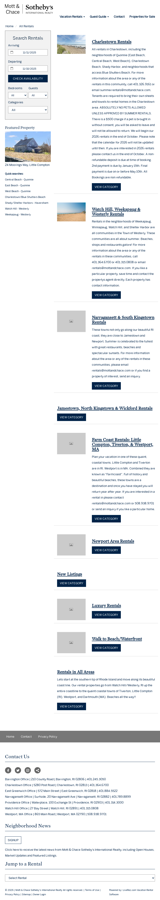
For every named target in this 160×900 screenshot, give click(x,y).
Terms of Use (92, 890)
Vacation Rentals (72, 16)
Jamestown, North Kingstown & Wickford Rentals (104, 408)
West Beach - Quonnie (18, 191)
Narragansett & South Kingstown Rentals (123, 320)
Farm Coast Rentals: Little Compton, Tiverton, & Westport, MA (122, 444)
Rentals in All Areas (75, 671)
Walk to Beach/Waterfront (117, 638)
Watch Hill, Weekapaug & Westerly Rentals (116, 212)
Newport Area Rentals (113, 541)
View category (106, 187)
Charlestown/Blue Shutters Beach (25, 197)
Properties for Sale (142, 16)
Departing (15, 61)
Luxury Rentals (106, 605)
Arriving (13, 45)
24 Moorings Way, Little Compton (27, 165)
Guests (33, 88)
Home (9, 26)
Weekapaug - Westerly (18, 214)
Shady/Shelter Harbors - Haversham (26, 202)
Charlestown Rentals (111, 41)
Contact (119, 16)
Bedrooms (15, 88)
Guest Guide (99, 16)
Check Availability (28, 78)
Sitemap (26, 894)
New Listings (69, 574)
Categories (15, 102)
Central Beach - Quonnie (19, 179)
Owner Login (39, 894)
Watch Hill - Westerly (17, 208)
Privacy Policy (47, 736)
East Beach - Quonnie (17, 185)
